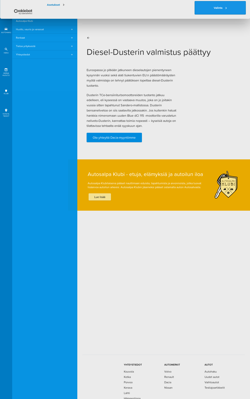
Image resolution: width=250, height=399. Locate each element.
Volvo (167, 371)
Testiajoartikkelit (215, 387)
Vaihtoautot (212, 382)
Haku (6, 50)
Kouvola (129, 371)
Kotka (127, 377)
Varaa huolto (6, 71)
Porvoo (128, 382)
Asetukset (53, 22)
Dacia (167, 382)
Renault (169, 377)
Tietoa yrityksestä (45, 46)
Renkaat (45, 38)
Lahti (127, 393)
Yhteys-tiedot (6, 112)
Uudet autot (212, 377)
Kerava (128, 387)
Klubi (6, 92)
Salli (220, 11)
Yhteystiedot (45, 54)
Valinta (220, 25)
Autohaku (211, 371)
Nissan (168, 387)
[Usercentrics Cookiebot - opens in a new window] (23, 30)
